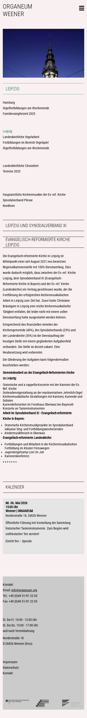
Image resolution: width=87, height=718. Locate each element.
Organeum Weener (17, 10)
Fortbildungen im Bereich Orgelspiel (25, 143)
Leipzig (12, 89)
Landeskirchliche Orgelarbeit (21, 137)
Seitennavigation (81, 7)
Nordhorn (9, 206)
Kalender (15, 487)
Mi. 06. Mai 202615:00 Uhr (16, 505)
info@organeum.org (24, 590)
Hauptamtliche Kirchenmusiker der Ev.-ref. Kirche (34, 195)
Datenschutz (11, 668)
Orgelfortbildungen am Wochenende (26, 108)
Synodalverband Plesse (18, 200)
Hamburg (9, 103)
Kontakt (8, 673)
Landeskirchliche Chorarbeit (21, 166)
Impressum (10, 662)
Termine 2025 (11, 171)
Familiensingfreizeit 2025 (19, 114)
